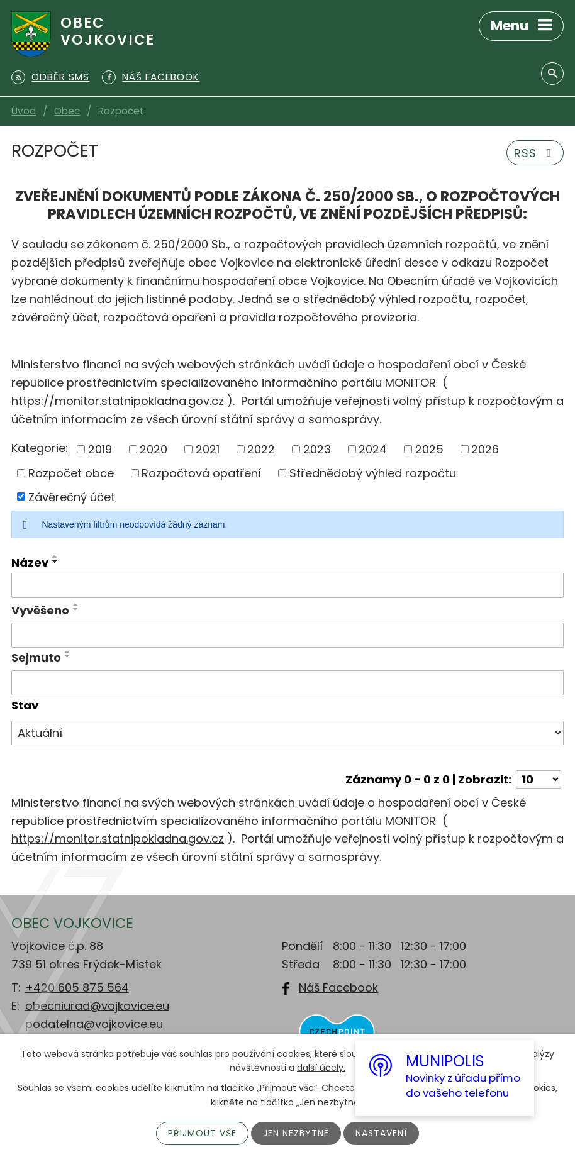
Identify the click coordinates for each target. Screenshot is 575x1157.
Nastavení (381, 1133)
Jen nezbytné (296, 1133)
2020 (153, 449)
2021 (208, 449)
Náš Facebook (338, 987)
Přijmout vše (202, 1133)
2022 (261, 449)
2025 (429, 449)
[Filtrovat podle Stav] (287, 733)
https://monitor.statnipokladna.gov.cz (117, 401)
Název (29, 562)
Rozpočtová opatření (201, 473)
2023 (317, 449)
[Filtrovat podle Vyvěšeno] (287, 635)
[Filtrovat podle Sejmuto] (287, 682)
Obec (67, 111)
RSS (535, 153)
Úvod (23, 111)
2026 (485, 449)
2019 (100, 449)
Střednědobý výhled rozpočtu (372, 473)
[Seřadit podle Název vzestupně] (55, 556)
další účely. (321, 1067)
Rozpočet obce (71, 473)
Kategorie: (39, 448)
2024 (373, 449)
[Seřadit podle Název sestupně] (55, 561)
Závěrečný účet (71, 496)
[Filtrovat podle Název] (287, 585)
